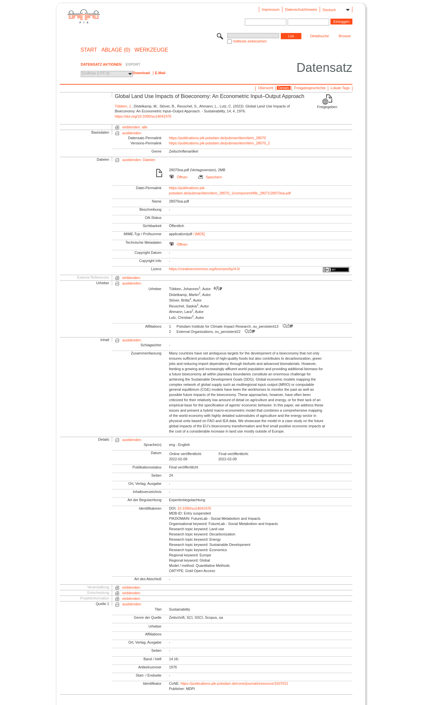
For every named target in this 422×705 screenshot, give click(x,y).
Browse (345, 36)
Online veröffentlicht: (185, 454)
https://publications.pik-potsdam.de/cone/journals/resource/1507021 (234, 683)
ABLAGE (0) (115, 50)
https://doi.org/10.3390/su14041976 (143, 116)
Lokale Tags (340, 88)
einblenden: (131, 278)
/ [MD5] (198, 234)
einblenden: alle (134, 127)
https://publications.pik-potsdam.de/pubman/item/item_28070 (217, 138)
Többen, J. (123, 106)
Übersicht (265, 88)
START (88, 50)
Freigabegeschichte (310, 88)
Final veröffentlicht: (234, 454)
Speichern (210, 177)
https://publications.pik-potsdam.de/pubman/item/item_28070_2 (219, 143)
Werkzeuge (151, 50)
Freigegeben (327, 107)
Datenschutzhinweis (301, 9)
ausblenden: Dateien (138, 160)
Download (141, 73)
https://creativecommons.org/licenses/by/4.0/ (204, 269)
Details (283, 88)
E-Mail (160, 73)
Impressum (270, 9)
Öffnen (178, 177)
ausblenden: (132, 133)
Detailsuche (319, 36)
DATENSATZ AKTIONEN (101, 64)
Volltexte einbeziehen (250, 41)
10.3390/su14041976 (194, 508)
